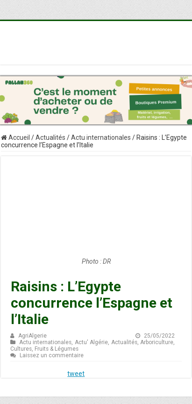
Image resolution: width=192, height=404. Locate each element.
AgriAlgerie (32, 335)
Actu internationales (101, 137)
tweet (76, 373)
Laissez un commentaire (52, 355)
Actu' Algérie (91, 342)
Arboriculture (156, 342)
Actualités (50, 137)
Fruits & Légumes (56, 349)
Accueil (15, 137)
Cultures (21, 349)
